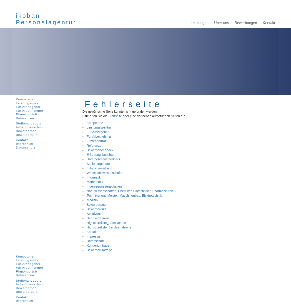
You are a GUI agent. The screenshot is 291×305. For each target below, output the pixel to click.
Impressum (24, 144)
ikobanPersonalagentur (46, 19)
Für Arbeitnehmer (29, 110)
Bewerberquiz (27, 134)
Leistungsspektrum (30, 103)
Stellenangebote (29, 123)
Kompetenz (24, 99)
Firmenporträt (26, 114)
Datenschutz (25, 147)
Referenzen (25, 118)
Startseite (115, 116)
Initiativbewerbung (30, 127)
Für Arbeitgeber (28, 107)
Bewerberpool (27, 131)
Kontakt (22, 140)
